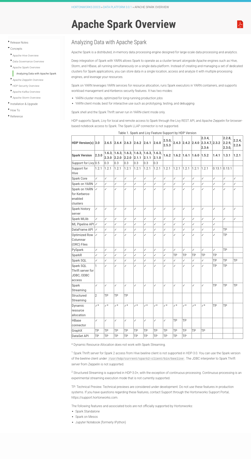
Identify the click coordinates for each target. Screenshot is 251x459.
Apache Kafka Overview (26, 91)
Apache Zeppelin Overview (28, 79)
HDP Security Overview (26, 85)
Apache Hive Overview (26, 55)
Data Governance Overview (28, 61)
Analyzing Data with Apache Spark (36, 73)
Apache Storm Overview (27, 97)
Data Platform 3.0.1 (117, 7)
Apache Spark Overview (26, 67)
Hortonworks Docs (86, 7)
